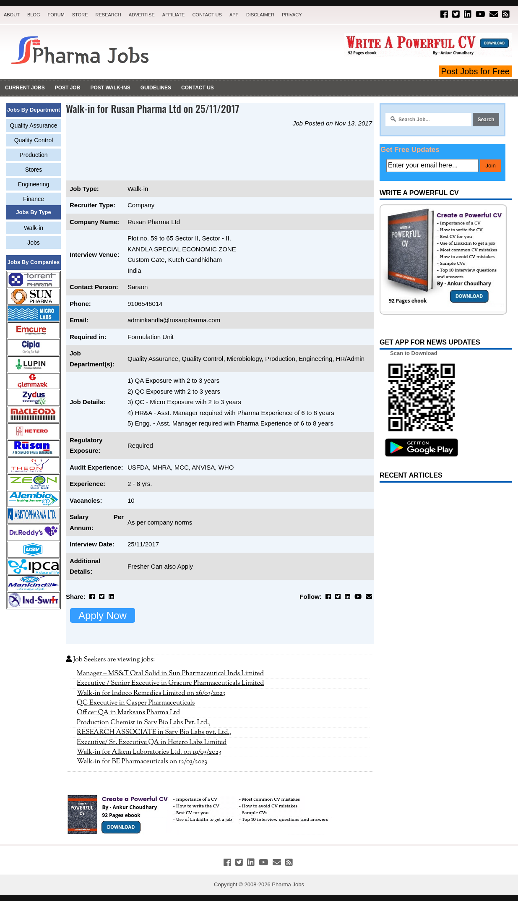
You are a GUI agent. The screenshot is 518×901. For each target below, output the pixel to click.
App (234, 14)
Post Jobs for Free (475, 71)
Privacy (292, 14)
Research (108, 14)
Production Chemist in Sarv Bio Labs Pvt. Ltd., (144, 722)
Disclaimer (260, 14)
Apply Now (102, 615)
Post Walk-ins (110, 88)
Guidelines (156, 88)
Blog (33, 14)
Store (80, 14)
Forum (55, 14)
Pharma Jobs (288, 884)
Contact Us (207, 14)
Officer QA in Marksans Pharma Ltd (128, 712)
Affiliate (173, 14)
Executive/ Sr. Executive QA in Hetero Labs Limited (151, 742)
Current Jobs (25, 88)
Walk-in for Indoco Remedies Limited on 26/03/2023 (151, 693)
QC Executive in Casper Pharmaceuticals (136, 703)
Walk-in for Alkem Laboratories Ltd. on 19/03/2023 (149, 752)
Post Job (68, 88)
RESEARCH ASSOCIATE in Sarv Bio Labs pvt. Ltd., (154, 732)
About (12, 14)
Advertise (142, 14)
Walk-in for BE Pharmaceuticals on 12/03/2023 (142, 761)
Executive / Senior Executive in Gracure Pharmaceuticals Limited (170, 683)
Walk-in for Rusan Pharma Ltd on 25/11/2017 (152, 108)
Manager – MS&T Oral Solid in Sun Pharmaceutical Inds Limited (170, 673)
